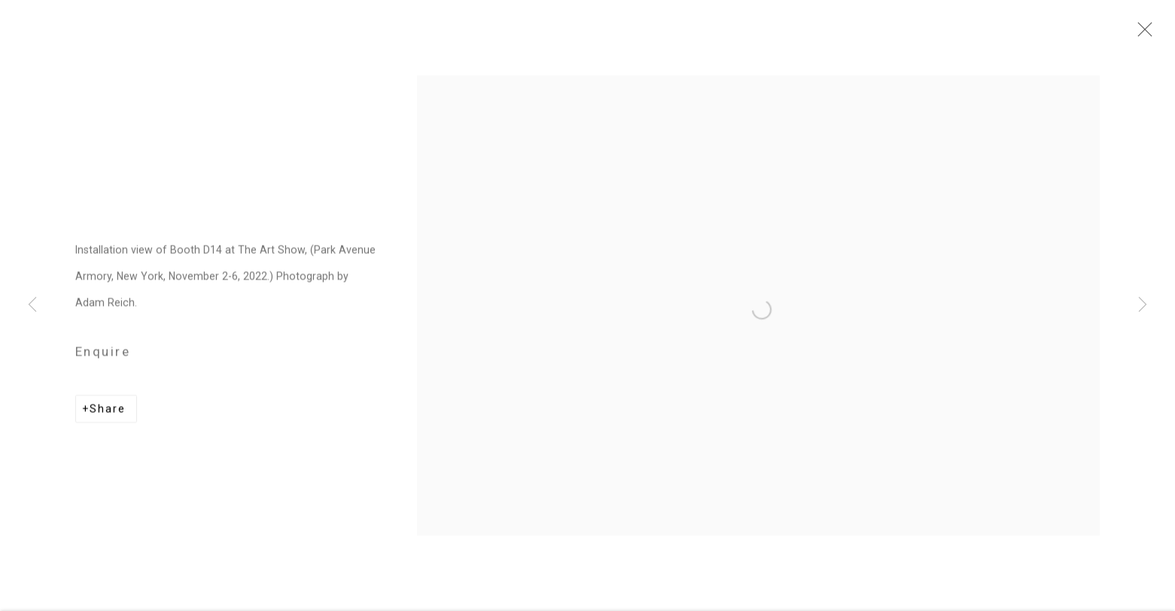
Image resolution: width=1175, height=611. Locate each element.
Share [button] (108, 412)
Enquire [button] (102, 354)
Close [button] (1141, 34)
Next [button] (1142, 306)
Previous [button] (32, 306)
